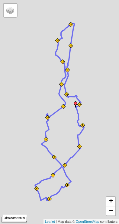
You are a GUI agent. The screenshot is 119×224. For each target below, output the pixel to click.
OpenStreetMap (87, 221)
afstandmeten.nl (15, 217)
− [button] (111, 211)
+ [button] (111, 201)
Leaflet (50, 221)
